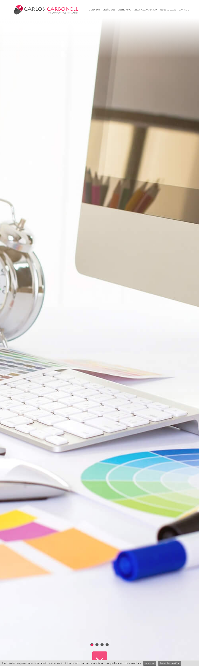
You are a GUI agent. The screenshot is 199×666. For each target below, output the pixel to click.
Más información (169, 663)
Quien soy (94, 9)
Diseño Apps (124, 9)
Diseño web (109, 9)
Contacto (184, 9)
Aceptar (149, 663)
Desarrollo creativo (145, 9)
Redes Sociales (168, 9)
